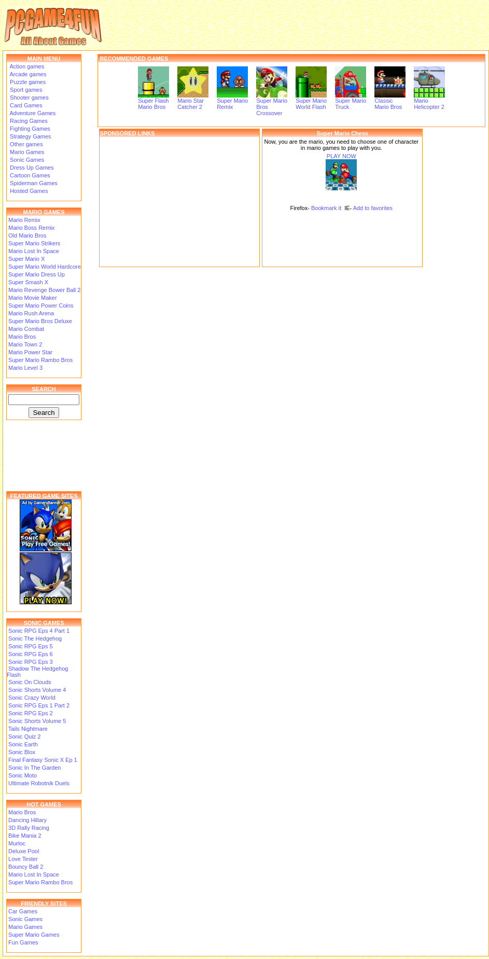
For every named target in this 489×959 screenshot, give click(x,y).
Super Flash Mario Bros (153, 101)
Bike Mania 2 (24, 835)
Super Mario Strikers (34, 243)
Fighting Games (29, 129)
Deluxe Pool (23, 851)
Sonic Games (26, 160)
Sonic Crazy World (31, 697)
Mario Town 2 (25, 344)
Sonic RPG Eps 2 (30, 713)
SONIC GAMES (43, 623)
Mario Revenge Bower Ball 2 (44, 290)
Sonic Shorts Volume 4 (37, 690)
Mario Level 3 (25, 368)
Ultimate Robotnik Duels (38, 783)
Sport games (25, 90)
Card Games (25, 105)
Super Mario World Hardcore (44, 266)
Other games (25, 144)
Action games (26, 66)
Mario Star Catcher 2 (192, 101)
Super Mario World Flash (311, 101)
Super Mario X (26, 259)
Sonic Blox (21, 752)
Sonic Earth (23, 744)
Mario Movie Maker (32, 298)
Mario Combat (26, 329)
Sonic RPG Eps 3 (30, 662)
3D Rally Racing (28, 828)
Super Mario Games (33, 935)
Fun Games (23, 942)
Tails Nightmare (28, 729)
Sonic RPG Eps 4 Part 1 (38, 631)
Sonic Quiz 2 (24, 736)
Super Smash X (28, 282)
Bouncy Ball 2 (25, 867)
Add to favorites (373, 208)
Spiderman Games (33, 183)
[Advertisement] (179, 202)
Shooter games (28, 97)
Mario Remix (24, 220)
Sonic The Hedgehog (35, 638)
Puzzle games (27, 82)
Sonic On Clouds (29, 682)
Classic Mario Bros (390, 101)
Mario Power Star (30, 352)
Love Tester (23, 859)
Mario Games (26, 152)
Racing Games (28, 121)
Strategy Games (29, 136)
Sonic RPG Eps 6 (30, 654)
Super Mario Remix (232, 101)
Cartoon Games (29, 175)
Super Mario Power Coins (40, 305)
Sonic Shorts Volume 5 (37, 721)
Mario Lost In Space (33, 251)
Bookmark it (326, 208)
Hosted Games (29, 191)
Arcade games (27, 74)
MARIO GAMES (43, 212)
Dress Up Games (30, 167)
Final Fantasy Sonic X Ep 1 (42, 760)
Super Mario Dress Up (36, 274)
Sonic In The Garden (34, 768)
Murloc (16, 843)
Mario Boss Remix (31, 228)
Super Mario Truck (350, 101)
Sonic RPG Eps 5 (30, 646)
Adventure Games (31, 113)
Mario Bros (22, 336)
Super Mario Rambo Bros (40, 360)
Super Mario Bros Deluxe (40, 321)
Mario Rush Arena (31, 313)
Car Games (22, 911)
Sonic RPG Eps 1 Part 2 (38, 705)
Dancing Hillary (27, 820)
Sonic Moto (22, 775)
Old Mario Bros (27, 235)
